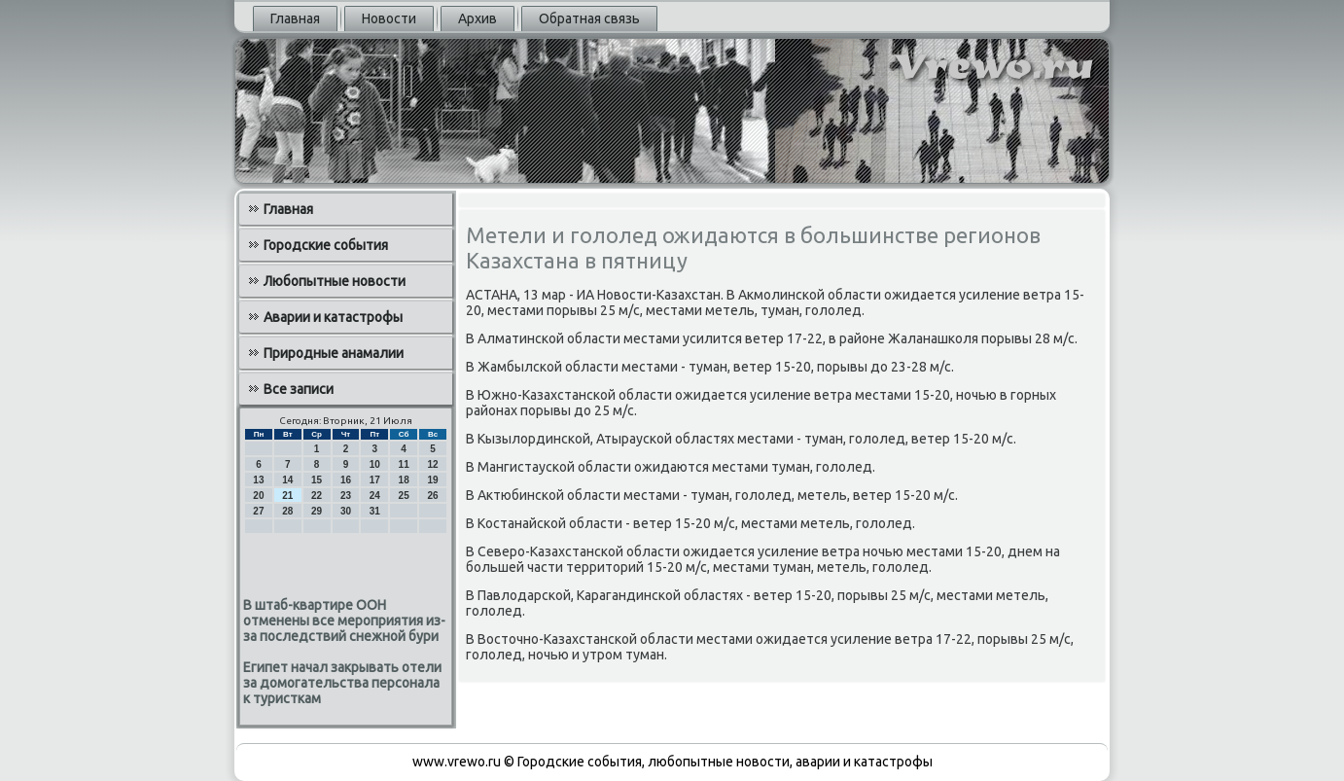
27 (258, 511)
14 (287, 480)
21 (287, 495)
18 (404, 480)
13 (258, 480)
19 (432, 480)
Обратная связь (589, 18)
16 (345, 480)
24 (375, 495)
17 (375, 480)
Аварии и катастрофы (333, 317)
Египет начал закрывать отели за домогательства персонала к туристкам (342, 682)
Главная (295, 18)
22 (316, 495)
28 (287, 511)
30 (345, 511)
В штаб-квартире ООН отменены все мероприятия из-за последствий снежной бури (344, 620)
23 (345, 495)
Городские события (326, 245)
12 (432, 464)
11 (404, 464)
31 (375, 511)
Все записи (299, 389)
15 (316, 480)
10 (375, 464)
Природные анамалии (334, 353)
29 (316, 511)
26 (432, 495)
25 (404, 495)
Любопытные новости (335, 281)
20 (258, 495)
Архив (477, 18)
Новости (389, 18)
